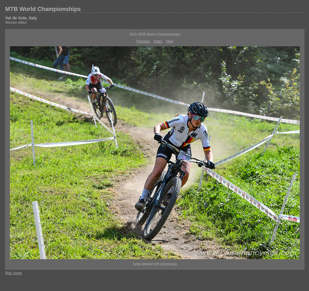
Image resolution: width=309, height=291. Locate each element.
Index (158, 41)
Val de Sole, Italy (21, 18)
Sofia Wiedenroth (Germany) (155, 264)
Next (169, 41)
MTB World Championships (43, 9)
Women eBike (16, 23)
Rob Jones (13, 273)
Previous (143, 41)
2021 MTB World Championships (154, 34)
